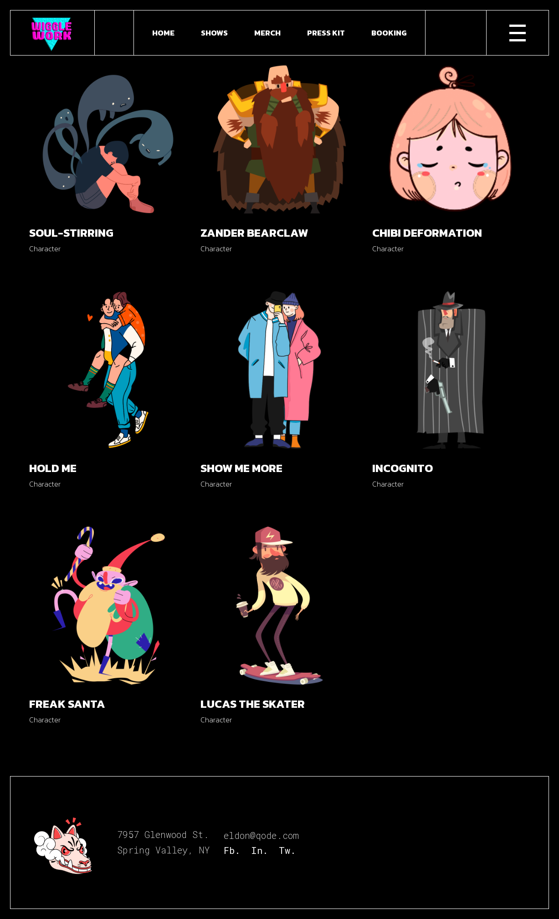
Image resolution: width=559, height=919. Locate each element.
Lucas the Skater (252, 703)
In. (259, 850)
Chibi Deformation (427, 232)
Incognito (402, 468)
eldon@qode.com (261, 835)
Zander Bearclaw (254, 232)
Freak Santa (67, 703)
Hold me (53, 468)
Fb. (232, 850)
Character (45, 248)
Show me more (241, 468)
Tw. (287, 850)
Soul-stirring (71, 232)
